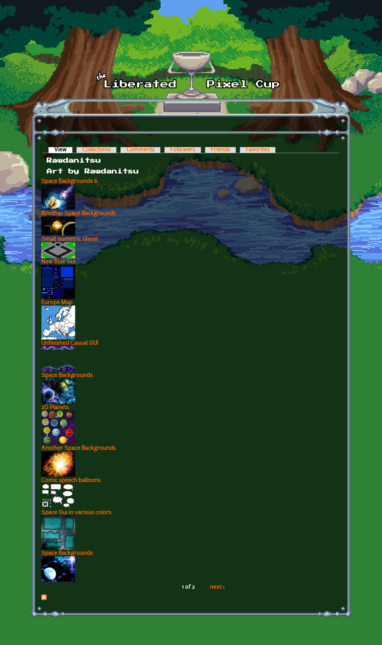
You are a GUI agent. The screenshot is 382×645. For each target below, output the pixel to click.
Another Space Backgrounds (78, 213)
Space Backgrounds (67, 375)
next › (217, 587)
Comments (140, 150)
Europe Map (56, 303)
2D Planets (55, 408)
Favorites (258, 150)
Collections (96, 150)
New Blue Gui (58, 262)
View (63, 150)
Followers (182, 150)
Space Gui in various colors (76, 513)
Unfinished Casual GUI (69, 343)
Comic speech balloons (70, 480)
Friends (220, 150)
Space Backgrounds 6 (69, 181)
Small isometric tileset (69, 239)
